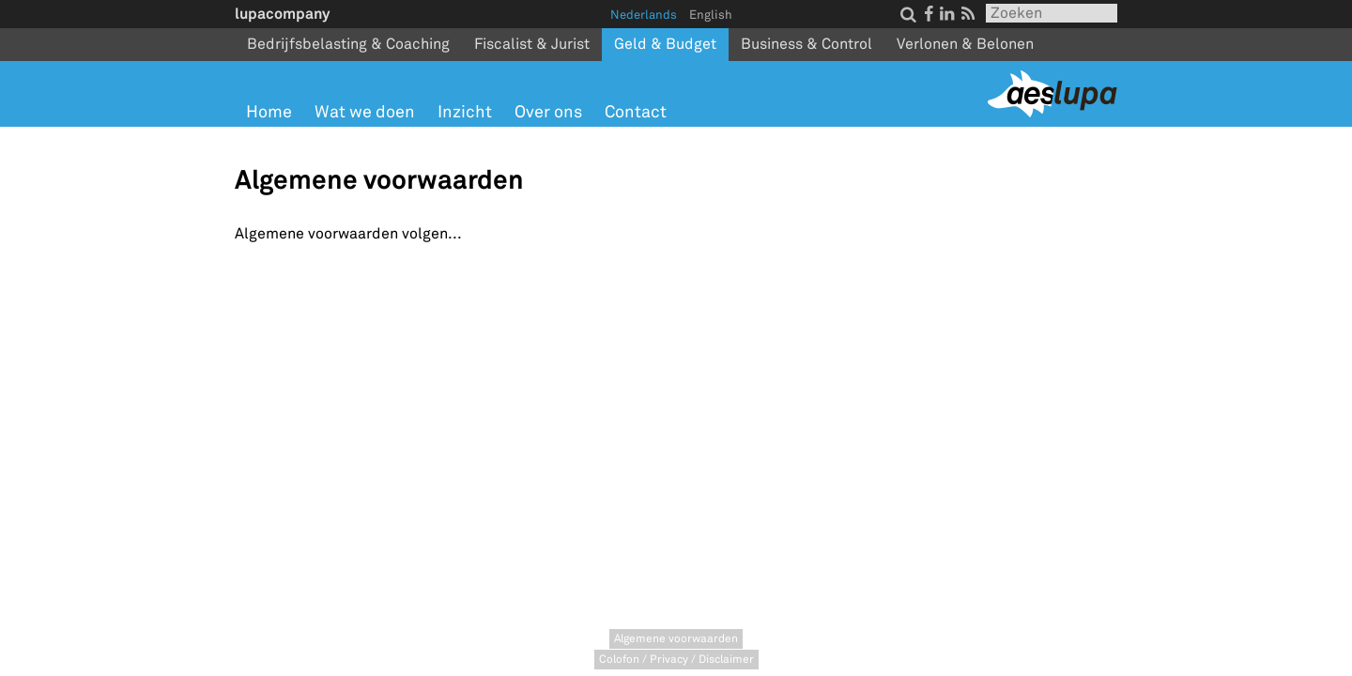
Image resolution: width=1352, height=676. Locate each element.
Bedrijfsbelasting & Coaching (348, 44)
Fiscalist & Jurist (532, 44)
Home (269, 112)
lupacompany (282, 13)
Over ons (548, 112)
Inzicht (465, 112)
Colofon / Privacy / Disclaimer (676, 660)
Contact (636, 112)
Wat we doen (365, 112)
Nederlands (643, 15)
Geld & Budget (665, 44)
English (710, 15)
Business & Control (806, 44)
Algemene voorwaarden (676, 639)
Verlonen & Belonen (965, 44)
